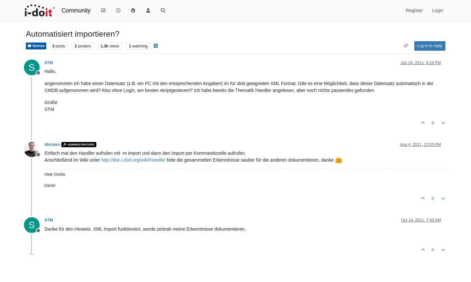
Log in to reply (429, 46)
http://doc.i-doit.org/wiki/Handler (133, 160)
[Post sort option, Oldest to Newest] (406, 45)
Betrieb (36, 46)
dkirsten (52, 144)
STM (49, 63)
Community (76, 10)
